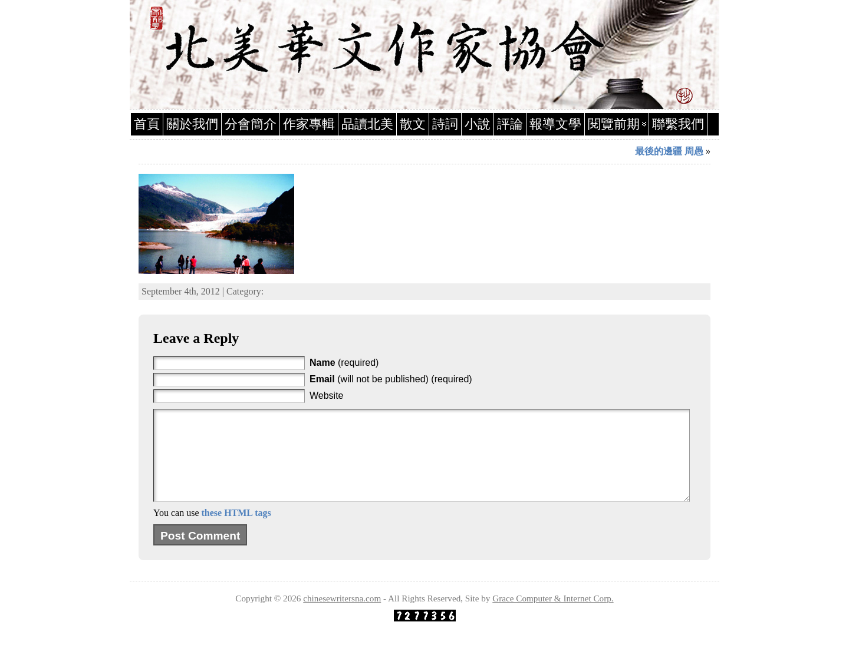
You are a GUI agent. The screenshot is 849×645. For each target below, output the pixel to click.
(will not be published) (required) (391, 379)
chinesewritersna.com (342, 616)
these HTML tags (236, 530)
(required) (344, 363)
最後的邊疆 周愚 (669, 151)
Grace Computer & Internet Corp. (552, 616)
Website (327, 396)
